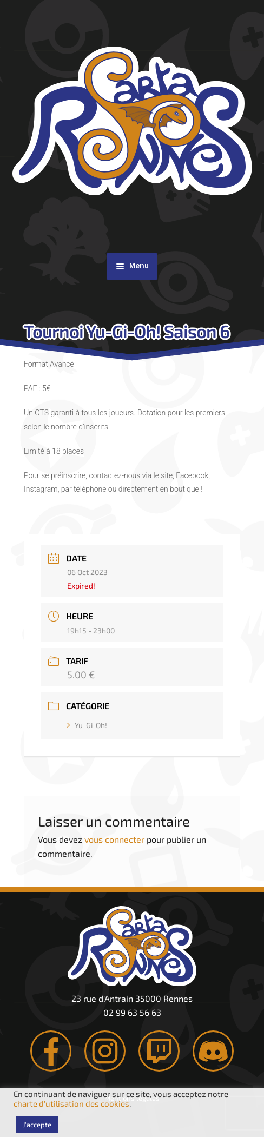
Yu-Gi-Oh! (87, 725)
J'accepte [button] (37, 1124)
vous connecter (114, 839)
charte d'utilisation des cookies (71, 1103)
